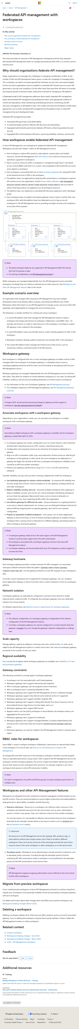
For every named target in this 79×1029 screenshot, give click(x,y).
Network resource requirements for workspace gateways (47, 607)
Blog (31, 1019)
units (62, 644)
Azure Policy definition (50, 181)
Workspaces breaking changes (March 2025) (20, 903)
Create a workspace (14, 932)
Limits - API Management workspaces (21, 942)
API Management (21, 8)
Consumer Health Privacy (12, 1022)
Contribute (41, 1019)
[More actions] (74, 8)
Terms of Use (30, 1022)
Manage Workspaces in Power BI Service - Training (20, 981)
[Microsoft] (39, 3)
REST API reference (42, 156)
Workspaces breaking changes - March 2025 (24, 939)
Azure (11, 8)
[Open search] (69, 3)
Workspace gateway (11, 44)
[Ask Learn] (70, 8)
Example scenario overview (13, 41)
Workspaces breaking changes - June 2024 (23, 936)
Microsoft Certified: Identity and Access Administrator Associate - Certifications (30, 990)
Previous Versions (22, 1019)
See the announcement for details (27, 405)
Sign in (75, 3)
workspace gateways (51, 172)
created (20, 628)
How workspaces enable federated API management (21, 39)
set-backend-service (17, 824)
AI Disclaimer (8, 1019)
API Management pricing (42, 274)
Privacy (49, 1019)
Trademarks (41, 1022)
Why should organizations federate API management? (22, 36)
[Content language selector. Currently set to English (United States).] (14, 1014)
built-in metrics (46, 467)
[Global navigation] (2, 3)
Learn (4, 8)
